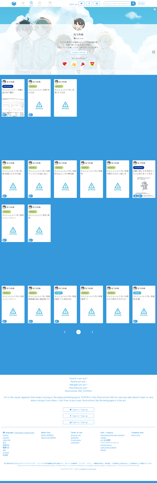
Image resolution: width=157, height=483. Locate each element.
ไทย (4, 450)
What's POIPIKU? (47, 435)
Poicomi (103, 450)
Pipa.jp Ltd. (135, 435)
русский (6, 452)
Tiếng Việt (6, 440)
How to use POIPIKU (48, 437)
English (5, 435)
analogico (83, 469)
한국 (4, 442)
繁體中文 (6, 447)
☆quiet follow (78, 52)
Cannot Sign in (106, 445)
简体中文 (6, 445)
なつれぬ (78, 34)
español (6, 437)
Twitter (103, 437)
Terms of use (76, 435)
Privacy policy (76, 440)
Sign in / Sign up (78, 409)
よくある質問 (105, 440)
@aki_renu (79, 38)
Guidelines (75, 437)
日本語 (5, 455)
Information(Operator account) (113, 435)
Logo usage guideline (108, 447)
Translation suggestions (24, 432)
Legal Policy (75, 442)
